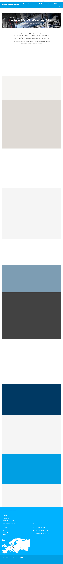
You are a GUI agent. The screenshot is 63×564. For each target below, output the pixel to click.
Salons (4, 529)
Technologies (5, 515)
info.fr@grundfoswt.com (42, 530)
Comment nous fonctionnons (9, 530)
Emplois (4, 534)
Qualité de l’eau (6, 518)
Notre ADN (5, 532)
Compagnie (5, 527)
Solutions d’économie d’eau (8, 520)
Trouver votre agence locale (43, 533)
